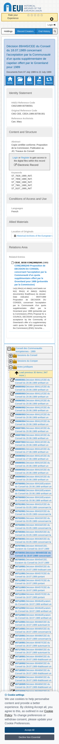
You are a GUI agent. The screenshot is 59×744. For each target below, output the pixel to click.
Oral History (44, 31)
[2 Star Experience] (32, 15)
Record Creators (25, 31)
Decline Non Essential (29, 737)
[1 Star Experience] (29, 15)
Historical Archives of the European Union (34, 235)
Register (25, 157)
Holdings (8, 31)
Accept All (29, 730)
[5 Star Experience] (42, 15)
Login (51, 25)
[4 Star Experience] (38, 15)
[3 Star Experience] (35, 15)
